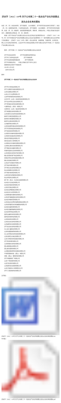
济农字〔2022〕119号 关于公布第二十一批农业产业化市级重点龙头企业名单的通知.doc (30, 307)
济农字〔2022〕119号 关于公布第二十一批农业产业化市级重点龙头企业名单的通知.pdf (30, 370)
